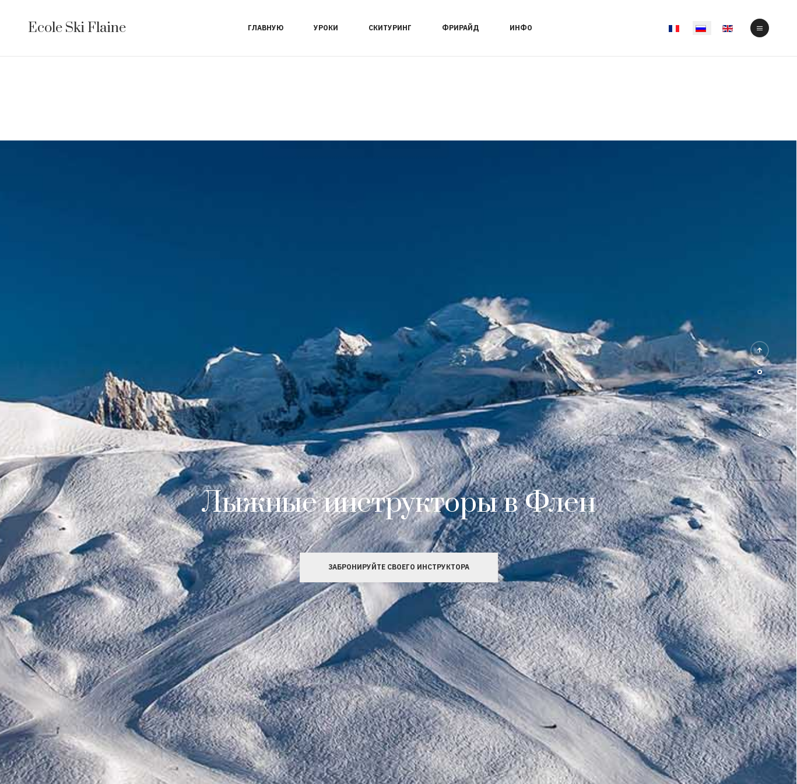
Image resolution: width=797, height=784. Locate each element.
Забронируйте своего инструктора (398, 566)
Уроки (326, 27)
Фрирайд (460, 27)
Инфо (521, 27)
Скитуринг (390, 27)
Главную (265, 27)
